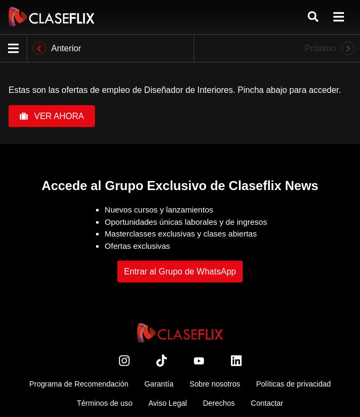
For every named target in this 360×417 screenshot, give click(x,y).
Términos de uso (104, 403)
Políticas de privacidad (293, 384)
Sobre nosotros (214, 384)
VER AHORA (52, 116)
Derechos (219, 403)
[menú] (338, 17)
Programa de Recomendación (79, 384)
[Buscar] (313, 17)
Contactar (267, 403)
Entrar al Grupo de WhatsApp (180, 271)
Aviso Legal (167, 403)
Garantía (159, 384)
